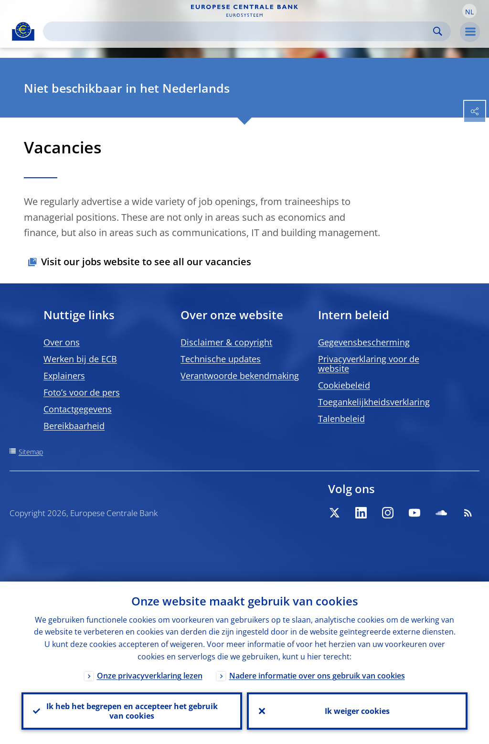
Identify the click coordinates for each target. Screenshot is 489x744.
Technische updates (221, 359)
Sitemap (31, 451)
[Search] (239, 31)
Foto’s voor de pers (81, 392)
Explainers (64, 375)
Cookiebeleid (344, 385)
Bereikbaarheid (74, 425)
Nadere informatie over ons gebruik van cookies (317, 675)
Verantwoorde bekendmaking (240, 375)
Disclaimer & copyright (226, 342)
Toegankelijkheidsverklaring (374, 402)
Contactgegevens (77, 409)
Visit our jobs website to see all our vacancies (146, 261)
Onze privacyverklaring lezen (149, 675)
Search (438, 31)
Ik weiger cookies (357, 711)
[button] (469, 11)
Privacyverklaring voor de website (368, 363)
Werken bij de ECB (80, 359)
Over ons (61, 342)
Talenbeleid (341, 418)
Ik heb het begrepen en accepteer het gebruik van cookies (132, 711)
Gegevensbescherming (364, 342)
